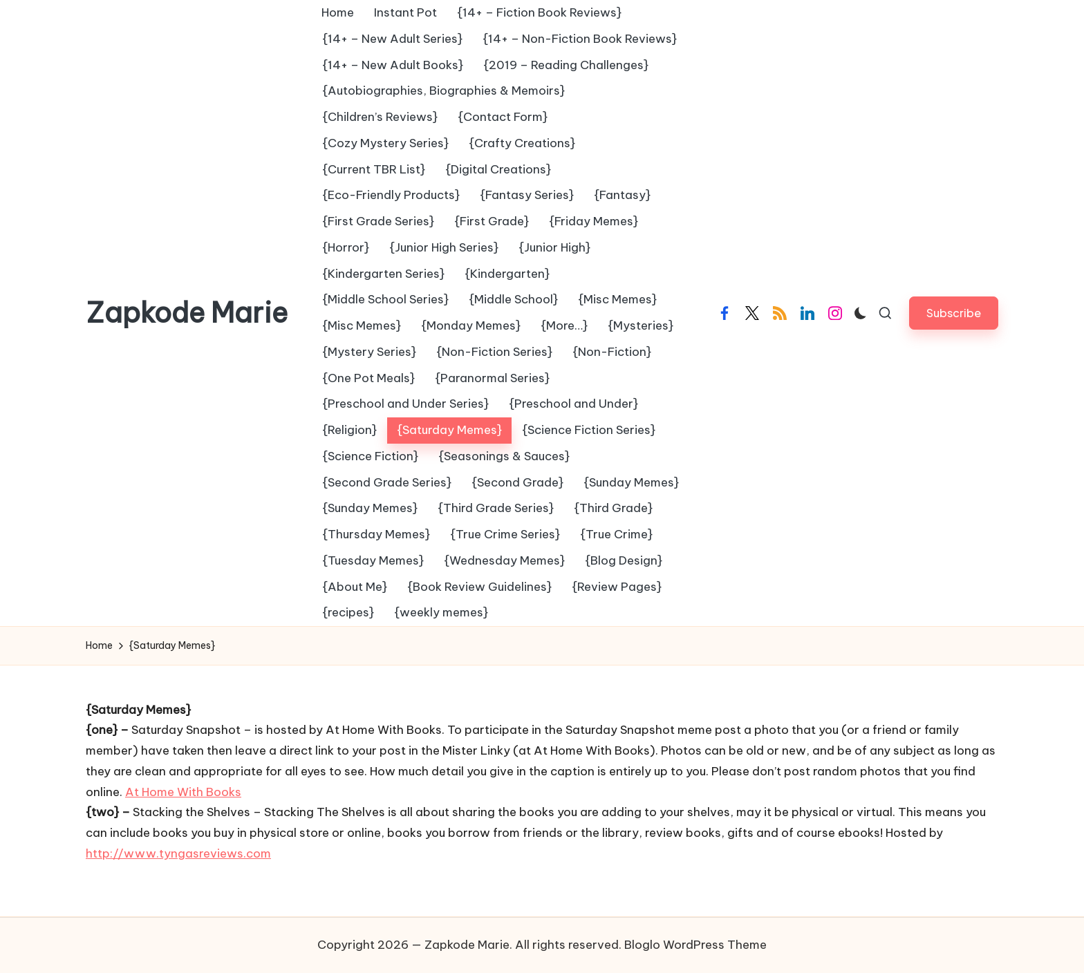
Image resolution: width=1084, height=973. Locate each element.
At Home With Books (183, 792)
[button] (953, 312)
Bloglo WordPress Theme (695, 944)
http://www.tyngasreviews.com (178, 853)
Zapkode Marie (187, 313)
